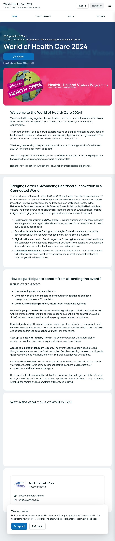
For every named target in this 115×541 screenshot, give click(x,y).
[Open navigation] (110, 6)
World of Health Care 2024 (17, 4)
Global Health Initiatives (28, 251)
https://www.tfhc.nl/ (29, 500)
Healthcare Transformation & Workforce (37, 220)
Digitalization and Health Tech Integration (38, 240)
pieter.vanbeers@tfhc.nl (31, 496)
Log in (82, 5)
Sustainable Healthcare (28, 232)
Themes (101, 17)
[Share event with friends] (18, 57)
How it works (43, 17)
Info (14, 17)
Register (97, 5)
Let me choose (90, 518)
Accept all (19, 526)
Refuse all (37, 526)
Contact (72, 17)
